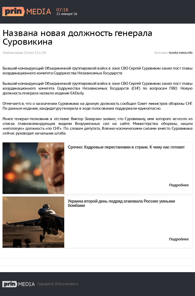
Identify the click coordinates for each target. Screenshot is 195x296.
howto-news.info (180, 53)
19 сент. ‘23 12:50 (35, 53)
